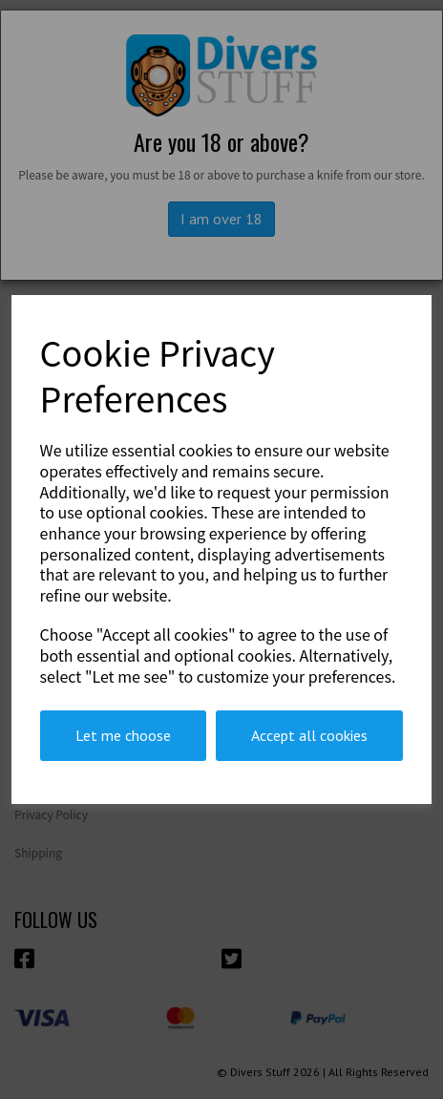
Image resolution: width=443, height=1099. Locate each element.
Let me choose (123, 735)
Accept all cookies (309, 735)
